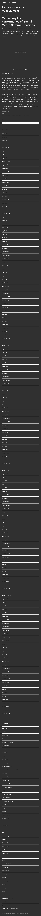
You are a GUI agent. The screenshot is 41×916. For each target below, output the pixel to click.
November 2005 (6, 713)
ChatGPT (4, 756)
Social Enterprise (6, 863)
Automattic (25, 913)
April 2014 (4, 362)
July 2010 (4, 519)
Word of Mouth (6, 902)
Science (4, 856)
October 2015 (5, 300)
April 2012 (4, 446)
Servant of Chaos (9, 3)
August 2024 (5, 144)
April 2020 (4, 196)
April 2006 (4, 696)
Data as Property (6, 783)
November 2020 (6, 185)
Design (3, 790)
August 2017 (5, 227)
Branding (4, 752)
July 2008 (4, 602)
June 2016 (4, 272)
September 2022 (6, 161)
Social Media (29, 28)
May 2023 (4, 158)
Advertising (5, 735)
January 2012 (5, 456)
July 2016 (4, 269)
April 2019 (4, 206)
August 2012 (5, 432)
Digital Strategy (13, 28)
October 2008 (5, 592)
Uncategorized (5, 888)
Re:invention (5, 853)
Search (3, 860)
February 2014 (5, 369)
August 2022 (5, 165)
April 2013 (4, 404)
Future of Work (6, 815)
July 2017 (4, 230)
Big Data (4, 749)
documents (19, 69)
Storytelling (5, 881)
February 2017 (5, 244)
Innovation (4, 829)
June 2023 (4, 154)
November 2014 (6, 338)
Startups (4, 877)
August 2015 (5, 307)
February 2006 (5, 703)
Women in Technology (7, 898)
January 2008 (5, 623)
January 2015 (5, 331)
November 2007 (6, 630)
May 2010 (4, 526)
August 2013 (5, 390)
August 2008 (5, 599)
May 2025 (4, 140)
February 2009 (5, 578)
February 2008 (5, 619)
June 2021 (4, 178)
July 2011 (4, 477)
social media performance (19, 115)
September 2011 (6, 470)
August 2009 (5, 557)
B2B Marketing (6, 745)
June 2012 (4, 439)
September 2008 (6, 595)
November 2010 (6, 505)
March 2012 (5, 449)
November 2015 (6, 296)
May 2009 (4, 567)
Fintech (4, 811)
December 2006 (6, 668)
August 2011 (5, 474)
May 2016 (4, 276)
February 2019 (5, 210)
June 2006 (4, 689)
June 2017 (4, 234)
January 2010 (5, 540)
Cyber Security (5, 780)
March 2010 (5, 533)
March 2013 (5, 408)
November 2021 (6, 171)
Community (5, 763)
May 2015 (4, 317)
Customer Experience (7, 777)
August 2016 (5, 265)
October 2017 (5, 224)
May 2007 (4, 651)
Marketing (4, 839)
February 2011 (5, 494)
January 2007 (5, 665)
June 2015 (4, 314)
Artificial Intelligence (7, 742)
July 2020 (4, 189)
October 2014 (5, 342)
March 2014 (5, 366)
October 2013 (5, 383)
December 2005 (6, 710)
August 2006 (5, 682)
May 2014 (4, 359)
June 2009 (4, 564)
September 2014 (6, 345)
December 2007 (6, 626)
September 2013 (6, 387)
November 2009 (6, 546)
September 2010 (6, 512)
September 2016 (6, 262)
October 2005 (5, 717)
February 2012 (5, 453)
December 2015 (6, 293)
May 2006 (4, 692)
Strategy (4, 884)
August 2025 (5, 133)
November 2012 (6, 421)
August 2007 (5, 640)
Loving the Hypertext (7, 836)
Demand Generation (7, 787)
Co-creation (5, 759)
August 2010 (5, 515)
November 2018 (6, 213)
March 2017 (5, 241)
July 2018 (4, 217)
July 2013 (4, 394)
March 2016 (5, 283)
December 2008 (6, 585)
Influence (4, 822)
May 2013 (4, 401)
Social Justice (5, 870)
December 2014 (6, 335)
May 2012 (4, 442)
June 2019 (4, 203)
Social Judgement (6, 867)
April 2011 (4, 487)
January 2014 (5, 373)
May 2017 (4, 237)
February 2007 (5, 661)
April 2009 (4, 571)
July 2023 (4, 151)
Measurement (21, 28)
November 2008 (6, 588)
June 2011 (4, 481)
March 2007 (5, 658)
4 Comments (4, 116)
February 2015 (5, 328)
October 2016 (5, 258)
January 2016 (5, 290)
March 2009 (5, 574)
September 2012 (6, 428)
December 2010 (6, 501)
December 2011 (6, 460)
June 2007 (4, 647)
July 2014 (4, 352)
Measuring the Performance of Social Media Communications (18, 21)
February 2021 (5, 182)
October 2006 (5, 675)
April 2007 (4, 654)
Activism (4, 731)
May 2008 (4, 609)
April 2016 (4, 279)
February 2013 (5, 411)
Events (3, 808)
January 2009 (5, 581)
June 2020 (4, 192)
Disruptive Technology (7, 801)
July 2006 (4, 685)
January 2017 (5, 248)
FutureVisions (5, 818)
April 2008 (4, 612)
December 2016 (6, 251)
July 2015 (4, 310)
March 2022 (5, 168)
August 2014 (5, 349)
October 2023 (5, 147)
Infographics (5, 825)
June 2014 (4, 356)
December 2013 (6, 376)
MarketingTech (5, 843)
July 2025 (4, 137)
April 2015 (4, 321)
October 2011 (5, 467)
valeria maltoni (28, 115)
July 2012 (4, 435)
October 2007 (5, 633)
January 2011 (5, 498)
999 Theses (5, 728)
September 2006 (6, 678)
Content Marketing (7, 766)
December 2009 (6, 543)
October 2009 (5, 550)
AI (2, 738)
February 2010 (5, 536)
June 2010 (4, 522)
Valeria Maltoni (19, 31)
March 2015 (5, 324)
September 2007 (6, 637)
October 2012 (5, 425)
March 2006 (5, 699)
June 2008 (4, 606)
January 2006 (5, 706)
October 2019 (5, 199)
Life (3, 832)
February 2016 (5, 286)
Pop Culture (5, 849)
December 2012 (6, 418)
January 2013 (5, 415)
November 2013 (6, 380)
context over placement (20, 103)
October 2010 (5, 508)
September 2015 (6, 303)
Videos (3, 891)
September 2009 (6, 553)
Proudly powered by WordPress (8, 913)
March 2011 (5, 491)
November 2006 (6, 671)
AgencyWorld (5, 28)
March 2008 (5, 616)
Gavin (3, 113)
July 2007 (4, 644)
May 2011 (4, 484)
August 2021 (5, 175)
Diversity (4, 804)
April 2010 (4, 529)
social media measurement (7, 115)
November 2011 (6, 463)
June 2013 (4, 397)
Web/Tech (4, 895)
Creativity (4, 773)
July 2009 (4, 560)
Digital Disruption (6, 794)
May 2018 (4, 220)
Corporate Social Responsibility (10, 770)
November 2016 (6, 255)
